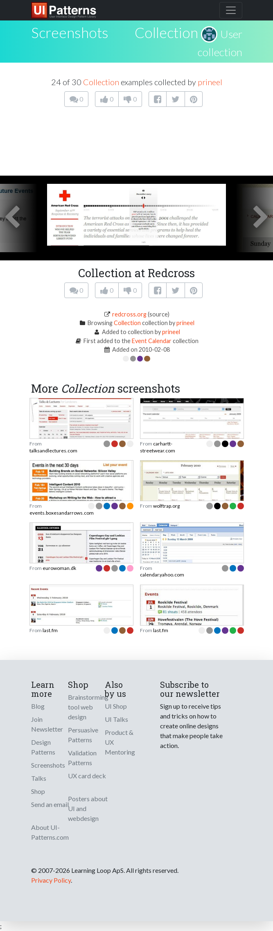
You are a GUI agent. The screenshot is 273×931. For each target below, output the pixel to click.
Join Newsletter (47, 724)
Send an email (50, 804)
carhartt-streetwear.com (157, 447)
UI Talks (116, 719)
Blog (38, 706)
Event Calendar (151, 340)
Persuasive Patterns (83, 734)
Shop (38, 791)
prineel (210, 82)
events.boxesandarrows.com (61, 513)
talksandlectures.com (53, 450)
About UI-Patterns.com (50, 832)
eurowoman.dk (59, 568)
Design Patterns (43, 747)
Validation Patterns (82, 757)
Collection (166, 32)
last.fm (50, 630)
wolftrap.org (166, 506)
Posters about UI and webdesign (88, 808)
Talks (38, 778)
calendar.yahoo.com (162, 575)
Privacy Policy (51, 880)
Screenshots (48, 765)
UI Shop (116, 706)
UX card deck (87, 776)
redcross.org (129, 314)
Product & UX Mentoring (120, 742)
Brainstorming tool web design (88, 707)
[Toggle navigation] (230, 10)
